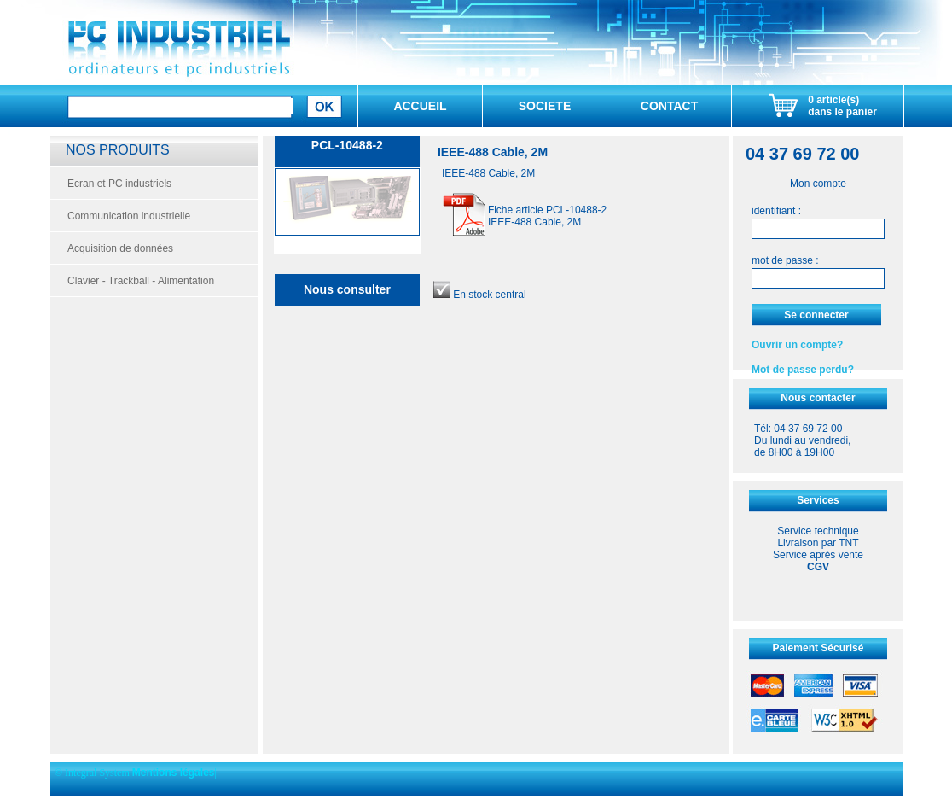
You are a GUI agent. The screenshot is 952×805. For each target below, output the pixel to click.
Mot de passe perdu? (803, 370)
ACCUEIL (419, 106)
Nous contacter (818, 398)
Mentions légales (173, 773)
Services (818, 500)
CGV (818, 567)
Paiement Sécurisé (818, 648)
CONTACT (669, 106)
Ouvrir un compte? (797, 345)
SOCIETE (545, 106)
